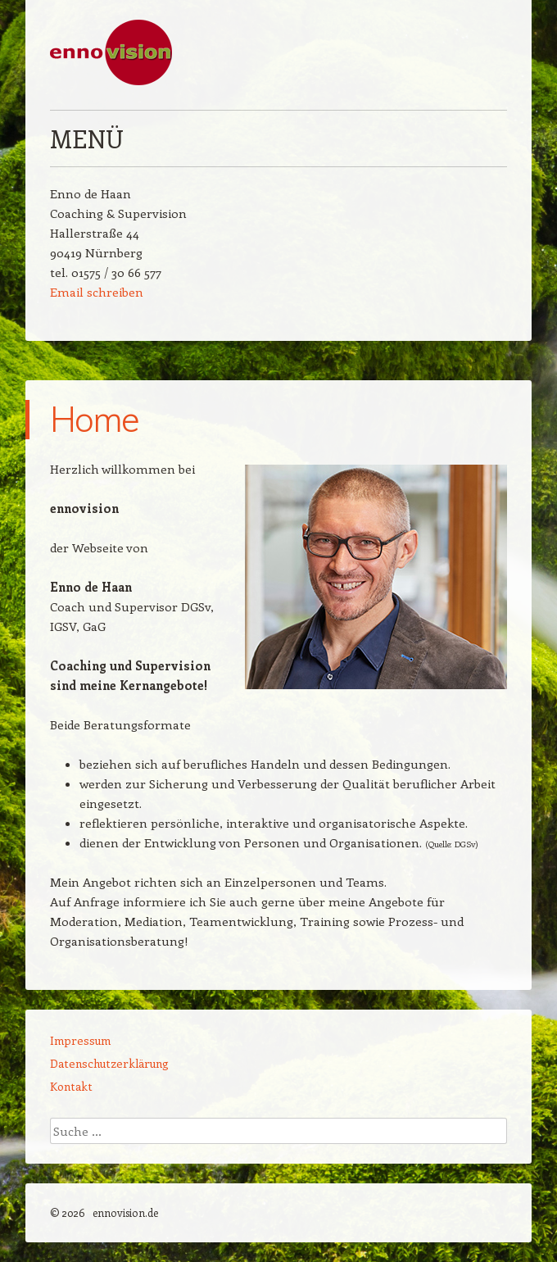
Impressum (80, 1040)
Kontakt (71, 1086)
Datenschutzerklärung (109, 1063)
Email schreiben (96, 292)
